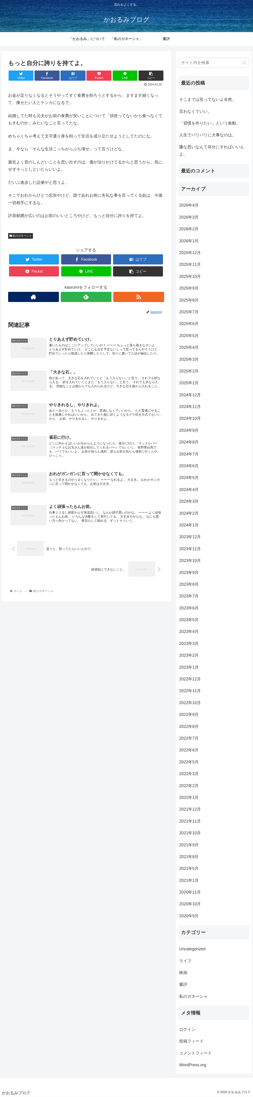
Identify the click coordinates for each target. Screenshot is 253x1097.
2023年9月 (189, 572)
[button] (244, 62)
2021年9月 (189, 845)
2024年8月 (189, 442)
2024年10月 (190, 418)
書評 (183, 984)
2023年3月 (189, 643)
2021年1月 (189, 880)
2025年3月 (189, 359)
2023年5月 (189, 620)
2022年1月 (189, 797)
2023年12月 (190, 537)
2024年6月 (189, 466)
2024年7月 (189, 454)
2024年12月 (190, 395)
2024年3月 (189, 501)
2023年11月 (190, 549)
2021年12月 (190, 809)
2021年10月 (190, 833)
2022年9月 (189, 714)
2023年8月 (189, 584)
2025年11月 (190, 264)
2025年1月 (189, 383)
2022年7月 (189, 738)
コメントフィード (195, 1053)
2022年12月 (190, 679)
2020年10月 (190, 904)
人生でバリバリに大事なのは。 (207, 135)
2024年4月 (189, 489)
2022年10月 (190, 703)
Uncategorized (192, 949)
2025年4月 (189, 347)
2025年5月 (189, 335)
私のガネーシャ (20, 235)
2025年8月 (189, 300)
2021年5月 (189, 868)
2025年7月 (189, 312)
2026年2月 (189, 229)
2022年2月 (189, 785)
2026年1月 (189, 241)
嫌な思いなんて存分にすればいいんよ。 (211, 150)
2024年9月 (189, 430)
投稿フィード (191, 1041)
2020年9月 (189, 916)
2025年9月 (189, 288)
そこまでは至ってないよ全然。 (207, 99)
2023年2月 (189, 655)
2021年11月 (190, 821)
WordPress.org (192, 1065)
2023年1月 (189, 667)
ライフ (185, 961)
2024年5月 (189, 477)
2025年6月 (189, 323)
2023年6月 (189, 608)
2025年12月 (190, 252)
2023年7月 (189, 596)
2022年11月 (190, 691)
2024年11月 (190, 406)
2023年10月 (190, 560)
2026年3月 (189, 217)
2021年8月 (189, 856)
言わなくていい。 (195, 111)
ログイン (187, 1029)
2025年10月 (190, 276)
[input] (213, 63)
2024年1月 (189, 525)
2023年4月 (189, 631)
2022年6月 (189, 750)
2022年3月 (189, 773)
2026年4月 (189, 205)
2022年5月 (189, 762)
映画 (183, 972)
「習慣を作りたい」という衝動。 (209, 123)
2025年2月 (189, 371)
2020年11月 (190, 892)
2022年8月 (189, 726)
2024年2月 (189, 513)
